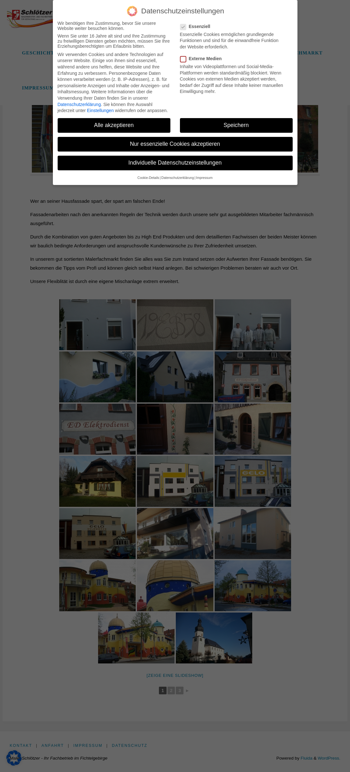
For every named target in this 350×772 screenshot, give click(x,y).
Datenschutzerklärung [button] (177, 176)
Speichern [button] (236, 124)
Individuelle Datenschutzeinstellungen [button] (175, 162)
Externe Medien (203, 57)
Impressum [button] (204, 176)
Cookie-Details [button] (148, 176)
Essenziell (198, 25)
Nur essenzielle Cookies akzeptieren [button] (175, 143)
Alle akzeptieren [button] (114, 124)
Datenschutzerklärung (79, 103)
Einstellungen (100, 109)
